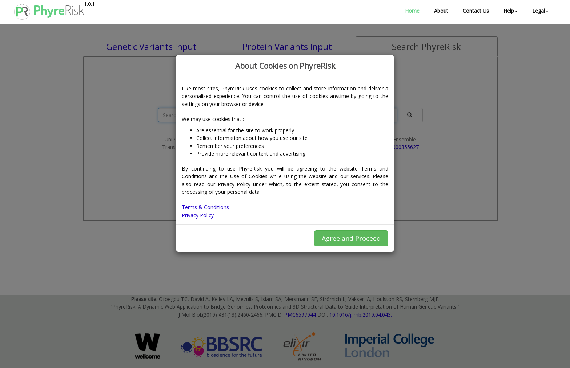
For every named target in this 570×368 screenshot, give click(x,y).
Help (510, 10)
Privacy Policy (198, 215)
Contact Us (476, 10)
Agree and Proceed (351, 238)
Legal (540, 10)
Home (412, 10)
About (441, 10)
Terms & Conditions (205, 207)
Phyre (49, 12)
